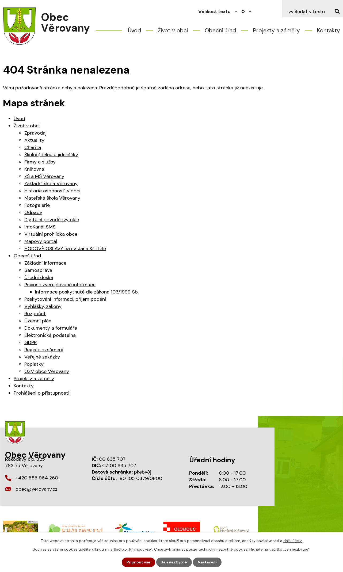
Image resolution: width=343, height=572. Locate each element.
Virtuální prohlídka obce (50, 234)
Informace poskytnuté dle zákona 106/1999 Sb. (87, 292)
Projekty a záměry (276, 30)
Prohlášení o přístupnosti (41, 393)
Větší (250, 11)
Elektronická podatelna (50, 335)
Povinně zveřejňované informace (60, 284)
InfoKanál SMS (40, 227)
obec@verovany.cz (37, 489)
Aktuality (34, 140)
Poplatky (34, 364)
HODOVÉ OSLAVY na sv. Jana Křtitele (65, 248)
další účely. (292, 540)
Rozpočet (35, 313)
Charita (32, 147)
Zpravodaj (35, 133)
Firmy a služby (40, 162)
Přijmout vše (138, 562)
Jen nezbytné (174, 562)
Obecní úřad (220, 30)
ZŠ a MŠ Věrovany (44, 176)
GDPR (30, 342)
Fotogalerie (37, 205)
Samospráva (38, 270)
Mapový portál (40, 241)
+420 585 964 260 (37, 478)
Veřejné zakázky (42, 357)
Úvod (134, 30)
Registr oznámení (43, 349)
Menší (236, 11)
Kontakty (328, 30)
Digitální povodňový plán (51, 219)
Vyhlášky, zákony (43, 306)
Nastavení (207, 562)
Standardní (243, 11)
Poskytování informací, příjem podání (65, 299)
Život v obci (173, 30)
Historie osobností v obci (52, 191)
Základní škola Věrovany (51, 183)
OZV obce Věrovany (46, 371)
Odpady (33, 212)
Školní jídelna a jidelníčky (51, 154)
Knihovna (34, 169)
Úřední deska (38, 277)
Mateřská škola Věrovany (52, 198)
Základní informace (45, 263)
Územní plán (37, 321)
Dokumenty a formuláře (50, 328)
